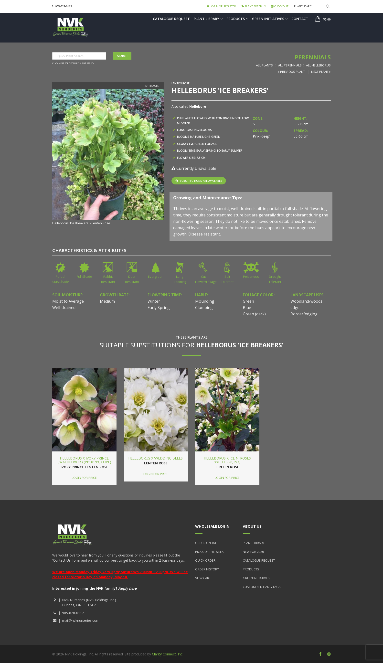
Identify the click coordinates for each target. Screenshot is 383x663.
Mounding (204, 301)
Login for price (84, 477)
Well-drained (63, 307)
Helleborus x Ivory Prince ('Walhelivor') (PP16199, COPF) (84, 460)
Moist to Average (68, 301)
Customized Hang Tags (262, 587)
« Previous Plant (291, 71)
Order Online (206, 543)
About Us (252, 526)
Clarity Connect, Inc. (167, 654)
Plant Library (208, 18)
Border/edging (304, 314)
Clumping (204, 307)
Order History (207, 569)
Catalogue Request (171, 18)
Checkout (279, 6)
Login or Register (221, 6)
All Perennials (290, 65)
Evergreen (155, 276)
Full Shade (84, 276)
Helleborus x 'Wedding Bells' (155, 458)
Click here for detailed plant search (73, 63)
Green (248, 301)
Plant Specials (254, 6)
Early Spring (159, 307)
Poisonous (251, 276)
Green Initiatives (269, 18)
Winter (154, 301)
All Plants (264, 65)
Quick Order (205, 560)
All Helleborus (318, 65)
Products (237, 18)
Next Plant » (321, 71)
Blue (247, 307)
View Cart (203, 578)
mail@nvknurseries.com (80, 620)
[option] (108, 157)
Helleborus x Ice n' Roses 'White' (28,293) (227, 460)
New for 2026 (253, 551)
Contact (299, 18)
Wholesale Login (212, 526)
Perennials (313, 57)
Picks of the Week (209, 551)
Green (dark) (254, 314)
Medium (107, 301)
